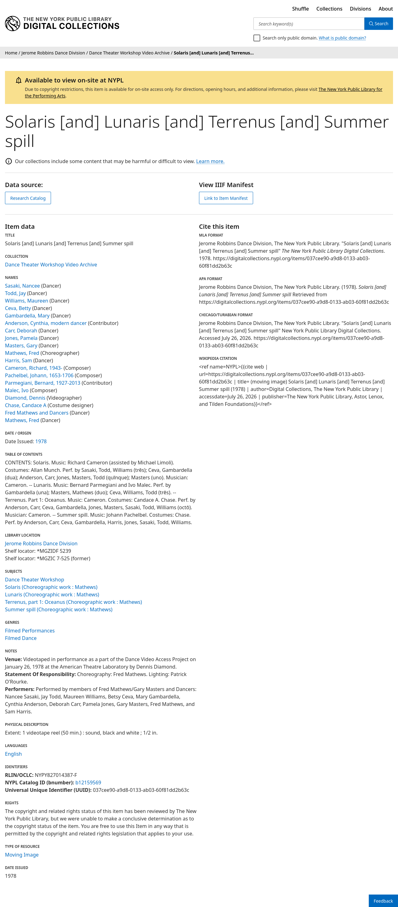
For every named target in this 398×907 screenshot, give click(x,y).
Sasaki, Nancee (22, 285)
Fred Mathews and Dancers (36, 412)
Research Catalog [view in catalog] (28, 198)
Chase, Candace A (25, 405)
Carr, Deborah (21, 330)
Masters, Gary (21, 345)
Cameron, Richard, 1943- (33, 367)
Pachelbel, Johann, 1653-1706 (39, 375)
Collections (330, 8)
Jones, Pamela (21, 338)
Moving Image (22, 854)
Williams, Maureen (26, 300)
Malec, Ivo (17, 390)
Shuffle (300, 8)
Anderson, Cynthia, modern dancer (46, 323)
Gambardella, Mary (27, 315)
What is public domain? (342, 38)
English (13, 753)
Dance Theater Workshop (34, 579)
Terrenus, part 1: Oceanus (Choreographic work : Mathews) (73, 602)
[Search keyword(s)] (308, 23)
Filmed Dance (21, 638)
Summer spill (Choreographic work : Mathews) (59, 609)
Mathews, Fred (22, 353)
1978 (41, 441)
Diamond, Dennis (25, 397)
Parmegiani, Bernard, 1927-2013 (43, 382)
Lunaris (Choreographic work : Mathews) (52, 594)
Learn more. (210, 161)
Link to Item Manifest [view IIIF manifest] (226, 198)
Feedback (383, 901)
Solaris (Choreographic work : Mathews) (51, 587)
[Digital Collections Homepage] (62, 23)
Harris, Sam (18, 360)
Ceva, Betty (18, 308)
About (386, 8)
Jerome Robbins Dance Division (41, 543)
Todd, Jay (15, 293)
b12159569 (88, 782)
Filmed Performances (30, 630)
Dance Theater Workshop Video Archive (51, 264)
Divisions (360, 8)
